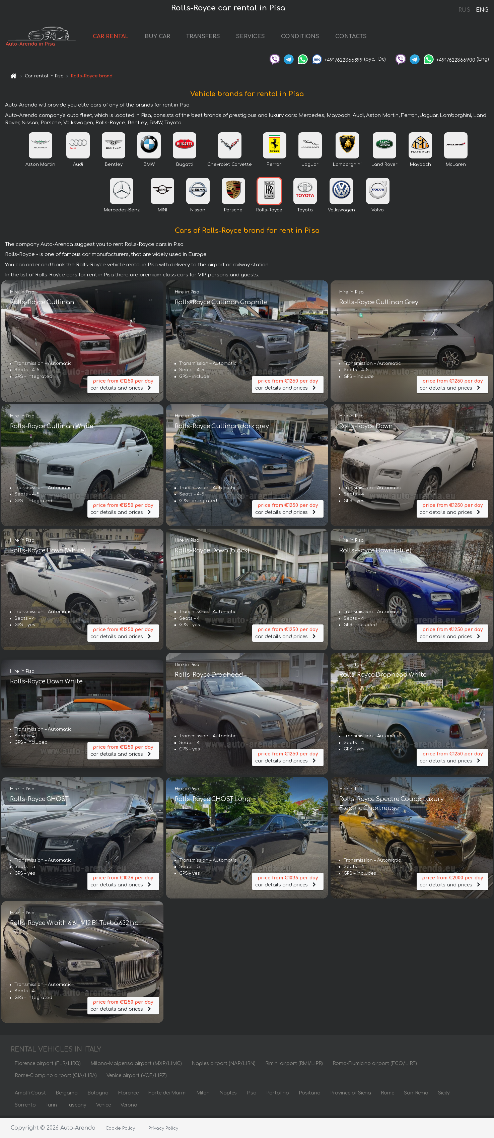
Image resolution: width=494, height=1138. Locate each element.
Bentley (114, 166)
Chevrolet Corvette (229, 166)
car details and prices (123, 385)
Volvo (377, 212)
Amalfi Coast (30, 1094)
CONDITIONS (310, 38)
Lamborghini (347, 166)
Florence (128, 1094)
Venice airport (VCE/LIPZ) (137, 1077)
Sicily (444, 1094)
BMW (149, 166)
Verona (129, 1107)
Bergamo (67, 1094)
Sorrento (25, 1107)
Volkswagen (341, 212)
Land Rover (384, 166)
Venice (103, 1107)
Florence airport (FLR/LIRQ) (48, 1065)
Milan (203, 1094)
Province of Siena (350, 1094)
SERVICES (260, 38)
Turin (51, 1107)
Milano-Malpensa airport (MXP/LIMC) (136, 1065)
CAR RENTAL (120, 38)
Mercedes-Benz (122, 212)
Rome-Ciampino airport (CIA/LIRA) (56, 1077)
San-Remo (416, 1094)
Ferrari (274, 166)
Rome (387, 1094)
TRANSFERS (213, 38)
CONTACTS (360, 38)
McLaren (456, 166)
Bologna (98, 1094)
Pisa (251, 1094)
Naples (228, 1094)
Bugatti (184, 166)
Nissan (197, 212)
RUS (464, 10)
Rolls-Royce (269, 212)
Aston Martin (40, 166)
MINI (162, 212)
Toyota (305, 212)
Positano (310, 1094)
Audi (78, 166)
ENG (482, 10)
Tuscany (76, 1107)
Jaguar (310, 166)
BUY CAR (167, 38)
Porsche (233, 212)
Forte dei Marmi (167, 1094)
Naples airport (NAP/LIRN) (224, 1065)
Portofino (277, 1094)
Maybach (420, 166)
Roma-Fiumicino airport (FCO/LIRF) (375, 1065)
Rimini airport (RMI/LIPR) (294, 1065)
